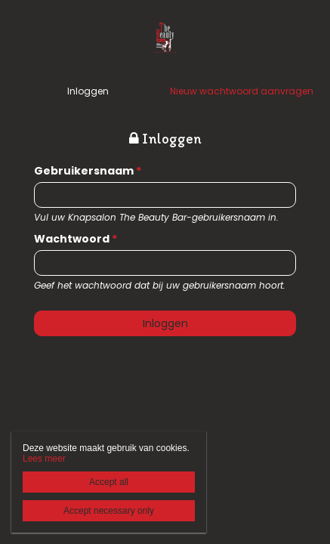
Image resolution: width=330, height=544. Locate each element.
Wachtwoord (75, 238)
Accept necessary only (108, 510)
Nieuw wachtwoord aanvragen (241, 91)
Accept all (108, 482)
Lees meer (44, 458)
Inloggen (88, 91)
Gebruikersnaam (87, 170)
